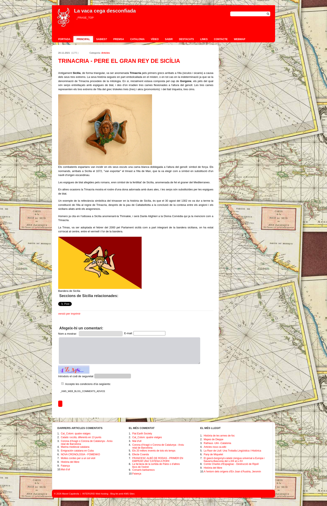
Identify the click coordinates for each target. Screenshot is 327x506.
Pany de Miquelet (213, 454)
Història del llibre (70, 461)
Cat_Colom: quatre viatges (76, 433)
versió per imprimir (69, 313)
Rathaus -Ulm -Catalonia (217, 443)
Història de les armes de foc (219, 435)
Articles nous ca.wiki (215, 446)
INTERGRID (88, 493)
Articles (105, 53)
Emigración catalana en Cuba (77, 450)
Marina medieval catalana (75, 446)
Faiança (65, 465)
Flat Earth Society (142, 433)
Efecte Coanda (140, 454)
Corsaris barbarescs (143, 469)
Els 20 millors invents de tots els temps (153, 450)
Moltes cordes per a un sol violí (78, 458)
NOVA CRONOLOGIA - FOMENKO (80, 454)
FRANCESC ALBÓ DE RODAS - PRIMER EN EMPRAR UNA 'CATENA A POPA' (157, 460)
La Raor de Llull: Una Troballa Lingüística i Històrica (232, 450)
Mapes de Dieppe (213, 439)
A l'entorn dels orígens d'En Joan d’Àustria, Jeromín (232, 471)
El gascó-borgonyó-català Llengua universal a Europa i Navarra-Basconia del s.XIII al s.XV (234, 460)
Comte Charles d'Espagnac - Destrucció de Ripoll (231, 464)
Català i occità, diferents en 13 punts (81, 437)
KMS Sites (129, 493)
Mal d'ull (65, 469)
